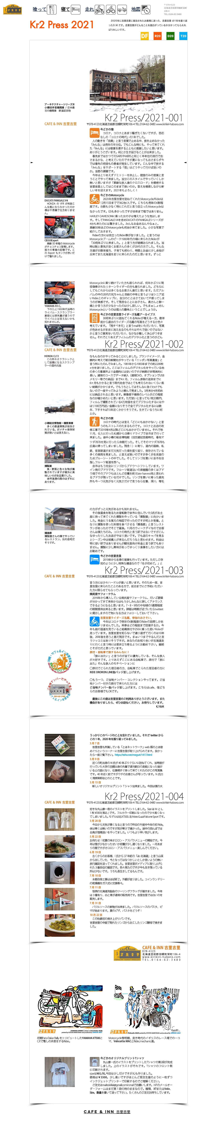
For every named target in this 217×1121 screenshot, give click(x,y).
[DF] (145, 36)
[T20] (183, 36)
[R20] (158, 36)
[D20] (170, 36)
